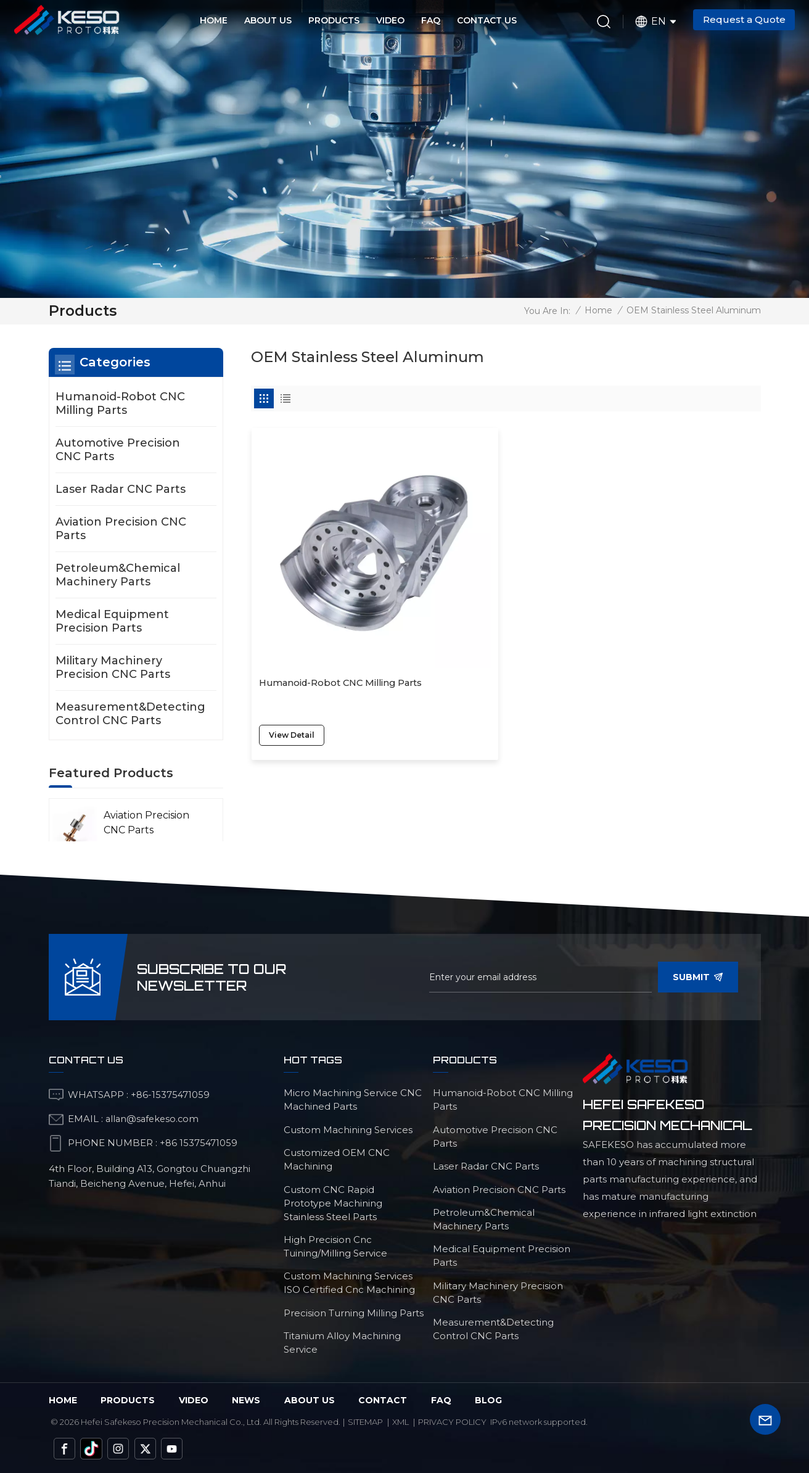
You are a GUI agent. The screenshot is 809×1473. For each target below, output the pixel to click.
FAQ (430, 20)
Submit (698, 977)
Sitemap (365, 1422)
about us (309, 1400)
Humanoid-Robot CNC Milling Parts (323, 603)
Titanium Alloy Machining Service (342, 1342)
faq (441, 1400)
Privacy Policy (452, 1422)
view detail (293, 647)
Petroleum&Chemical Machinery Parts (117, 574)
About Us (268, 20)
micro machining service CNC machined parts (353, 1099)
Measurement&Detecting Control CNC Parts (130, 713)
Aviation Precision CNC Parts (120, 528)
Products (333, 20)
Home (214, 20)
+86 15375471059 (199, 1143)
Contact (382, 1400)
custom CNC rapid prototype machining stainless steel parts (333, 1203)
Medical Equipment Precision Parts (112, 621)
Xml (400, 1422)
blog (488, 1400)
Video (390, 20)
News (246, 1400)
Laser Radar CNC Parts (120, 489)
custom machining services (348, 1130)
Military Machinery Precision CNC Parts (112, 667)
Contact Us (487, 20)
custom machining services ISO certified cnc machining (349, 1282)
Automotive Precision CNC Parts (117, 449)
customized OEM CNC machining (337, 1159)
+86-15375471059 (170, 1094)
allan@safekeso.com (153, 1118)
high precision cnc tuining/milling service (335, 1246)
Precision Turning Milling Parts (354, 1313)
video (193, 1400)
